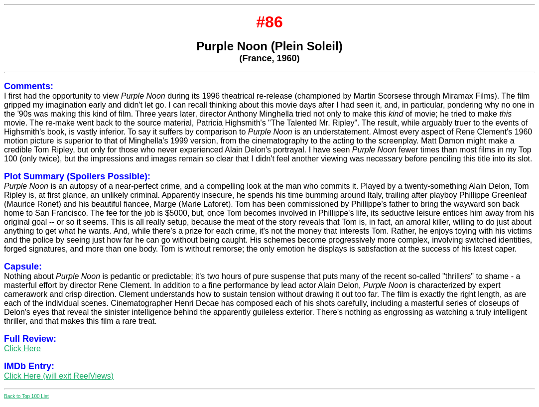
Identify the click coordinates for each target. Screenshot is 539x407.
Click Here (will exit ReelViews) (59, 376)
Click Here (22, 348)
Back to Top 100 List (26, 396)
